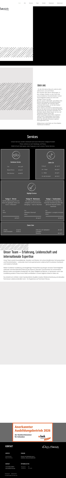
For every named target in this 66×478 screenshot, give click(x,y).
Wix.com (15, 475)
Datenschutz (14, 473)
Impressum (7, 473)
